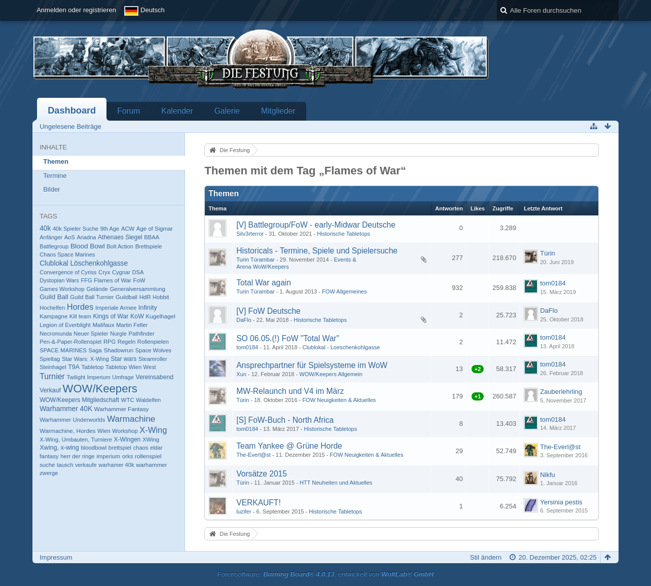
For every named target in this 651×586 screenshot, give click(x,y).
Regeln (126, 342)
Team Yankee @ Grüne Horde (289, 446)
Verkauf (50, 390)
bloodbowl (93, 448)
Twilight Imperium (88, 377)
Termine (54, 175)
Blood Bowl (87, 246)
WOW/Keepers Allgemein (331, 374)
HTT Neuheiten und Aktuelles (336, 483)
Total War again (263, 282)
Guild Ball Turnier (92, 297)
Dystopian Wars (59, 280)
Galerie (227, 110)
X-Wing (153, 429)
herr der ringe (77, 456)
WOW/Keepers (100, 388)
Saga (95, 350)
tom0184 (553, 283)
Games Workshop (62, 289)
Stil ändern (485, 557)
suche (47, 465)
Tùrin (547, 253)
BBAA (151, 237)
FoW (139, 280)
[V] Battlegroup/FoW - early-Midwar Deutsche (315, 225)
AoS (69, 237)
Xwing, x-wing (59, 447)
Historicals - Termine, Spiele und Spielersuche (316, 250)
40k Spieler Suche (75, 229)
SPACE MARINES (63, 350)
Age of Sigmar (154, 229)
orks (127, 456)
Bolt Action (119, 246)
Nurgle (118, 334)
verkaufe (85, 465)
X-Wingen (127, 439)
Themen (55, 161)
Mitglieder (278, 110)
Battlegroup (54, 246)
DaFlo (243, 320)
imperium (108, 456)
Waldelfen (148, 400)
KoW (137, 316)
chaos (141, 448)
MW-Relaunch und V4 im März (290, 391)
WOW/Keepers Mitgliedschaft (79, 400)
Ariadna (86, 237)
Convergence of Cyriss (68, 272)
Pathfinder (142, 334)
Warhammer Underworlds (72, 420)
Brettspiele (148, 246)
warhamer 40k (116, 465)
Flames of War (112, 280)
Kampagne (53, 316)
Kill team (80, 316)
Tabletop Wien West (130, 367)
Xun (241, 374)
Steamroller (152, 359)
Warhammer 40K (66, 409)
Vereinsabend (154, 377)
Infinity (147, 307)
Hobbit (161, 297)
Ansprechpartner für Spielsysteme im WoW (311, 365)
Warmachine (131, 419)
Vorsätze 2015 (261, 473)
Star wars (123, 358)
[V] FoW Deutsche (268, 311)
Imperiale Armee (115, 308)
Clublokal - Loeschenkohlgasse (341, 347)
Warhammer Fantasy (121, 409)
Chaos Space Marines (67, 254)
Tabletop (93, 366)
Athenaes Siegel (120, 237)
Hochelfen (52, 308)
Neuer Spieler (91, 334)
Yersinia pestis (561, 502)
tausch (65, 465)
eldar (156, 448)
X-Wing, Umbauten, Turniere (76, 439)
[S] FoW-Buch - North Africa (285, 420)
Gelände (96, 289)
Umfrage (123, 377)
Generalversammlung (137, 289)
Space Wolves (153, 350)
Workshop (124, 431)
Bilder (51, 189)
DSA (138, 272)
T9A (74, 367)
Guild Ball (54, 297)
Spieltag (50, 359)
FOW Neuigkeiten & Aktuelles (339, 400)
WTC (127, 400)
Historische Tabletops (343, 234)
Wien (104, 431)
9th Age (110, 229)
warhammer (151, 464)
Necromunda (56, 334)
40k (45, 228)
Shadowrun (118, 350)
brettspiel (119, 448)
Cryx (104, 272)
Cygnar (121, 272)
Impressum (56, 557)
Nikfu (547, 475)
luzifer (243, 511)
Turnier (52, 376)
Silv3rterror (250, 234)
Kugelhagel (160, 316)
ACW (127, 229)
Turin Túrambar (255, 260)
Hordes (80, 306)
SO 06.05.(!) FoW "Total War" (287, 338)
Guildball (126, 297)
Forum (128, 110)
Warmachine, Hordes (67, 430)
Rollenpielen (153, 342)
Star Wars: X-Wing (85, 359)
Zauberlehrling (561, 391)
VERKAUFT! (258, 502)
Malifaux (103, 324)
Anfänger (51, 237)
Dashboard (72, 110)
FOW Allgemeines (344, 291)
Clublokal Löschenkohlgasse (84, 263)
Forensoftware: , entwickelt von (325, 574)
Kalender (177, 110)
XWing (150, 439)
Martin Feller (132, 325)
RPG (109, 342)
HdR (145, 297)
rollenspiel (148, 456)
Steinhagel (53, 367)
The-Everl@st (253, 455)
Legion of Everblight (65, 325)
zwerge (49, 473)
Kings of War (111, 316)
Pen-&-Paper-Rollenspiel (70, 342)
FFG (86, 280)
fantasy (49, 456)
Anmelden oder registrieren (76, 10)
